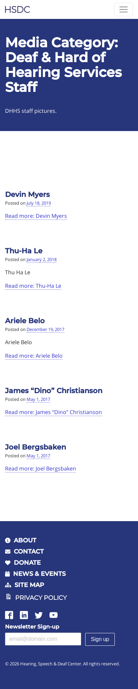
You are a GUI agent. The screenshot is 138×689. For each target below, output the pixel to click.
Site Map (29, 585)
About (25, 540)
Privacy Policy (41, 598)
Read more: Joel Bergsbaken (40, 468)
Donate (27, 562)
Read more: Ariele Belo (34, 355)
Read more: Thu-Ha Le (33, 285)
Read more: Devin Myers (36, 216)
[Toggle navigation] (123, 9)
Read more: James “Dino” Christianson (53, 412)
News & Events (39, 574)
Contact (29, 551)
